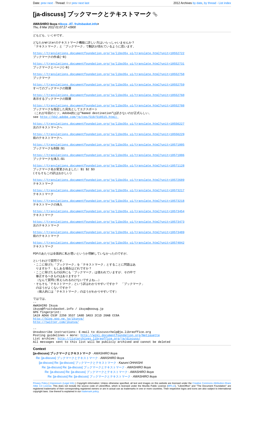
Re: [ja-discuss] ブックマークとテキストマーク (67, 409)
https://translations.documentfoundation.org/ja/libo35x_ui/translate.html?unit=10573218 (108, 229)
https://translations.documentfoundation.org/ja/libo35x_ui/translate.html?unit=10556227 (108, 139)
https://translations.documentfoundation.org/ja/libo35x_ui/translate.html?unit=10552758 (108, 81)
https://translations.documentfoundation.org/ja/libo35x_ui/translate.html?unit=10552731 (108, 69)
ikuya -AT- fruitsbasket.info (78, 24)
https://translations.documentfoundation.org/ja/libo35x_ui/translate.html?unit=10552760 (108, 106)
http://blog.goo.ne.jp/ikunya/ (58, 365)
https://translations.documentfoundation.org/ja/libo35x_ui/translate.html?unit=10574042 (108, 278)
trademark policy (90, 443)
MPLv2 (171, 437)
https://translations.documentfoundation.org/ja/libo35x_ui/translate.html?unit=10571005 (108, 163)
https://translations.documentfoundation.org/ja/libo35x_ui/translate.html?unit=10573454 (108, 241)
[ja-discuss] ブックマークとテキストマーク (95, 14)
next (50, 3)
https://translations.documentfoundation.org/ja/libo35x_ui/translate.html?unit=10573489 (108, 266)
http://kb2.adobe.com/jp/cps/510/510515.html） (79, 130)
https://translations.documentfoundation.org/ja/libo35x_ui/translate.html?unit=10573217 (108, 217)
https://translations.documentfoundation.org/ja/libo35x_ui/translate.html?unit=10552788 (108, 118)
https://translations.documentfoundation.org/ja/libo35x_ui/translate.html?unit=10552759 (108, 93)
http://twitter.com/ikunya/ (56, 369)
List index (225, 3)
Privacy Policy (40, 435)
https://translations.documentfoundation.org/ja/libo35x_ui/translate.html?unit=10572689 (108, 204)
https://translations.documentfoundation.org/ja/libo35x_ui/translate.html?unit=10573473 (108, 254)
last (87, 3)
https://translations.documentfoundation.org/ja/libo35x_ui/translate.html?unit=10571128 (108, 188)
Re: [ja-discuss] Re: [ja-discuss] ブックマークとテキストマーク (83, 419)
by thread (210, 3)
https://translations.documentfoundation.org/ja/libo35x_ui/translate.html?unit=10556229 (108, 151)
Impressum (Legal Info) (62, 435)
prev (44, 3)
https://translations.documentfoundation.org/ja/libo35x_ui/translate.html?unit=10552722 (108, 56)
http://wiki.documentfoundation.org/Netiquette (120, 385)
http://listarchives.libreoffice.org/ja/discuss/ (99, 389)
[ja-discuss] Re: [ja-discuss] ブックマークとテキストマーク (77, 414)
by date (197, 3)
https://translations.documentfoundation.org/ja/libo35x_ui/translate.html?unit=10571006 (108, 176)
